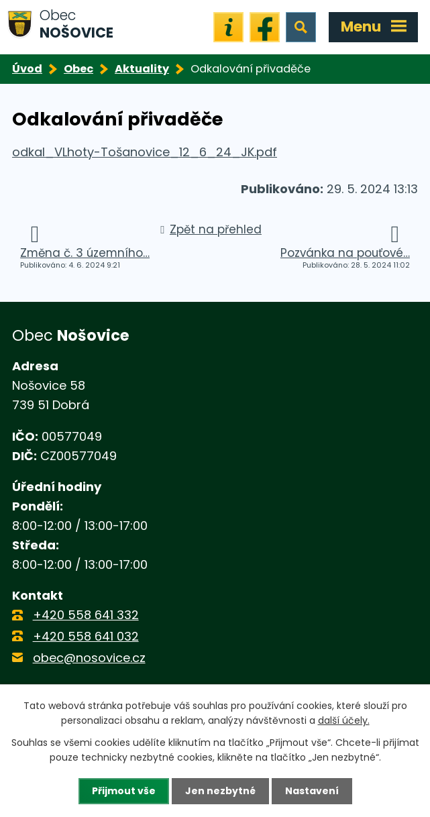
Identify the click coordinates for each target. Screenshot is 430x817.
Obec (78, 68)
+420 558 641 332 (86, 614)
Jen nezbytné (220, 791)
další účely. (344, 720)
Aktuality (142, 68)
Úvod (27, 68)
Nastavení (312, 791)
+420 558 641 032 (86, 636)
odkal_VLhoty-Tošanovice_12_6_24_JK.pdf (144, 152)
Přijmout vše (124, 791)
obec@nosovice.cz (89, 657)
